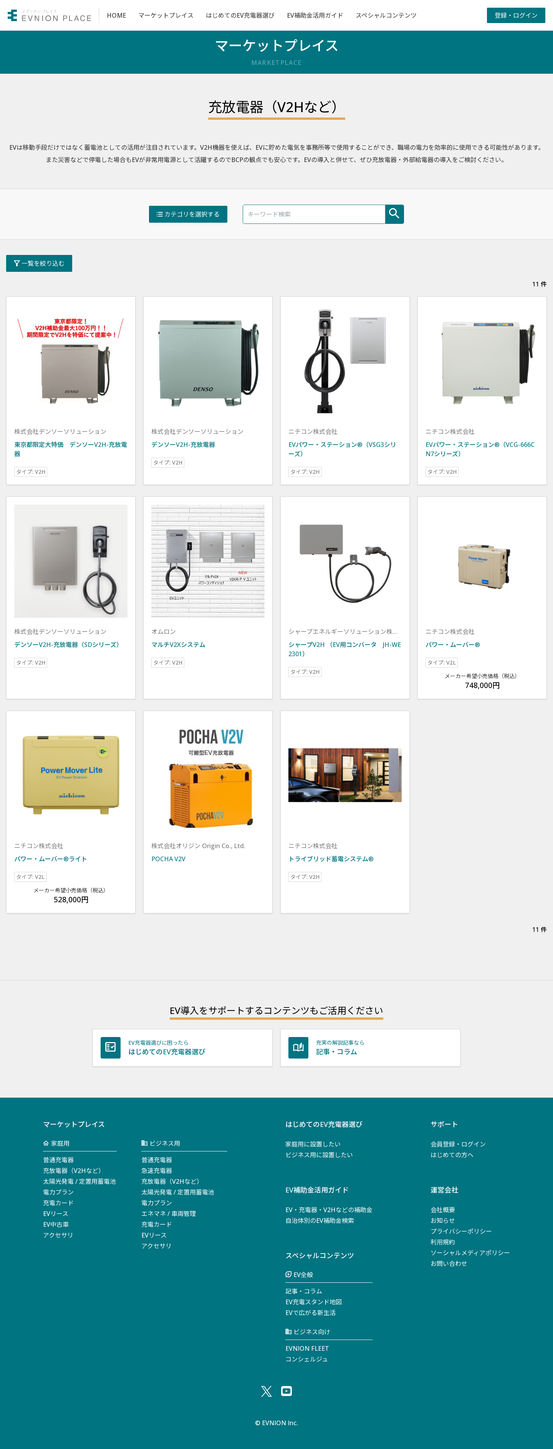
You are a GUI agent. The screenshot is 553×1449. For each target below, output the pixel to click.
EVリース (55, 1213)
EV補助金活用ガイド (315, 15)
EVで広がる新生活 (310, 1312)
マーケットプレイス (166, 15)
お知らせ (442, 1220)
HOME (116, 15)
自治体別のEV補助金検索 (319, 1220)
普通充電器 (58, 1160)
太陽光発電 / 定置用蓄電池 (79, 1181)
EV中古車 (56, 1224)
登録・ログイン (516, 15)
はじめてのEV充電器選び (240, 15)
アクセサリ (58, 1235)
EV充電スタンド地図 (313, 1302)
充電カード (58, 1203)
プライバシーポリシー (461, 1231)
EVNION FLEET (307, 1348)
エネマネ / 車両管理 (168, 1213)
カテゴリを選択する (188, 214)
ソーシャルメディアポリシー (470, 1253)
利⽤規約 (442, 1242)
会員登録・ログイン (458, 1144)
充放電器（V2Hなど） (73, 1170)
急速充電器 (156, 1170)
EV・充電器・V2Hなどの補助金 (329, 1210)
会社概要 (442, 1210)
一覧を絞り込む (39, 263)
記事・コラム (303, 1291)
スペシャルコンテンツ (386, 15)
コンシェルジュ (306, 1359)
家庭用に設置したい (313, 1144)
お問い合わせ (448, 1263)
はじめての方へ (452, 1155)
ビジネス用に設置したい (319, 1155)
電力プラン (58, 1192)
